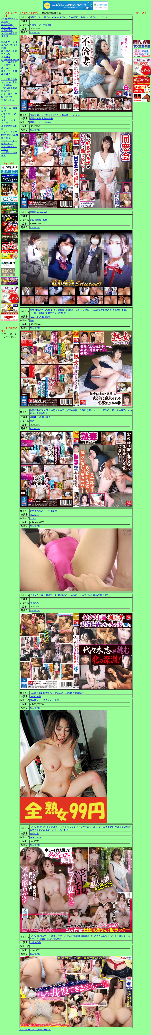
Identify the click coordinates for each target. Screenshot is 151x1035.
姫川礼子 (45, 316)
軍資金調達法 (8, 126)
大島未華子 (47, 118)
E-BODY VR (36, 837)
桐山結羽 (34, 514)
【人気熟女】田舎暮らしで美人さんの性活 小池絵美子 (57, 693)
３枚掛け (5, 56)
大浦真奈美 (35, 942)
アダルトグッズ (9, 140)
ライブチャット (9, 146)
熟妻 (32, 421)
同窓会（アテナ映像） (41, 122)
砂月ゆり (34, 417)
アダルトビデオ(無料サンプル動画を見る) (9, 135)
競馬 (3, 108)
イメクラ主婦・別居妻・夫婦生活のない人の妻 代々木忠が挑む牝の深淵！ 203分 (70, 595)
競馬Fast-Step (7, 100)
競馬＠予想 (7, 24)
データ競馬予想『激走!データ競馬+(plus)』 (9, 65)
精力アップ (7, 143)
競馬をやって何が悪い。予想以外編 (9, 45)
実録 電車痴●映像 (38, 220)
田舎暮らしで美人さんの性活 (44, 700)
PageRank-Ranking (10, 59)
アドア (33, 518)
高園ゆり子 (44, 417)
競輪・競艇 (12, 108)
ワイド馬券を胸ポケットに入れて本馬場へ (9, 82)
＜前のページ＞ (27, 1029)
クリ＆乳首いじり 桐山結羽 (43, 511)
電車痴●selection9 (38, 212)
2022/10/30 (35, 32)
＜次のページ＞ (43, 1029)
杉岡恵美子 (35, 118)
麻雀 (3, 111)
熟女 (32, 320)
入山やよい (35, 316)
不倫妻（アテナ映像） (41, 25)
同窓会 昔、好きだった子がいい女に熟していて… (55, 115)
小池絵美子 (35, 696)
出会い (4, 149)
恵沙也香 (34, 833)
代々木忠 (34, 603)
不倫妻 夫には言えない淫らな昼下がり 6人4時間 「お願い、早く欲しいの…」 (69, 17)
